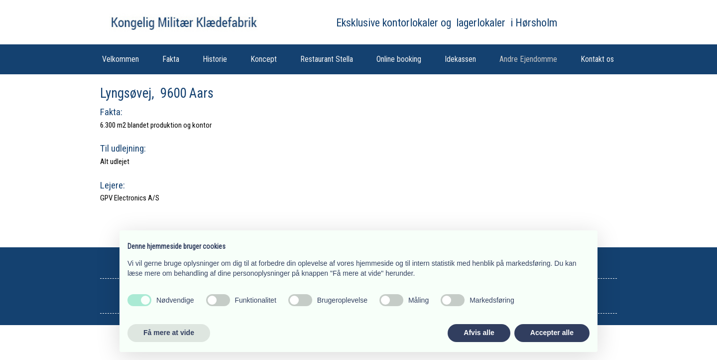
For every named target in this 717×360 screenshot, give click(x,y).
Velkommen (120, 59)
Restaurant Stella (326, 59)
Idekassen (460, 59)
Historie (215, 59)
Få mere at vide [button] (168, 333)
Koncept (263, 59)
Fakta (170, 59)
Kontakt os (597, 59)
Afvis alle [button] (479, 333)
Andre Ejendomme (528, 59)
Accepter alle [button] (552, 333)
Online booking (398, 59)
